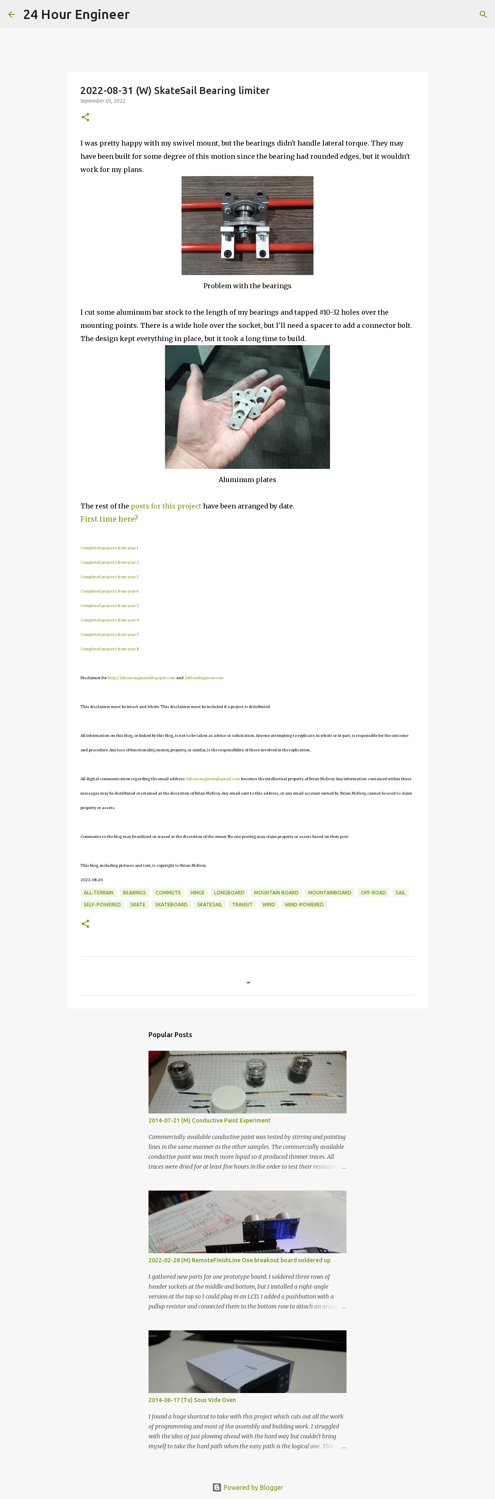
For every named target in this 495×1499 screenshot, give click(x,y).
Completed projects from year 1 (109, 548)
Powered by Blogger (247, 1487)
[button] (85, 117)
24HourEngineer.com (204, 677)
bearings (134, 892)
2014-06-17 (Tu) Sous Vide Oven (192, 1400)
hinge (198, 892)
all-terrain (98, 892)
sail (400, 892)
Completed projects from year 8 (109, 649)
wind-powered (304, 904)
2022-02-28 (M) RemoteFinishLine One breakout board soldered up (239, 1260)
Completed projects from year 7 (109, 634)
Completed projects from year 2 (109, 562)
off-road (373, 892)
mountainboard (329, 892)
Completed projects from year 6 (109, 620)
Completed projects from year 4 (109, 591)
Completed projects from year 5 (109, 605)
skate (138, 904)
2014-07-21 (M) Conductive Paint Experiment (209, 1120)
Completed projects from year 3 (109, 576)
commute (168, 892)
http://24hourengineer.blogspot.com (141, 677)
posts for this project (166, 506)
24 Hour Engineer (76, 14)
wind (268, 904)
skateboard (171, 904)
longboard (229, 892)
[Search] (141, 14)
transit (242, 904)
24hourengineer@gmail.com (213, 779)
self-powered (102, 904)
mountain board (276, 892)
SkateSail (209, 904)
